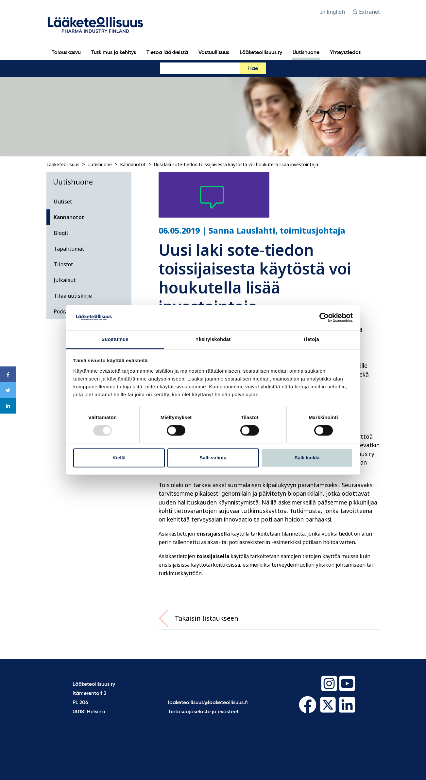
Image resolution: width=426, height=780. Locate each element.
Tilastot (63, 264)
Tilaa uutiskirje (73, 295)
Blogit (61, 233)
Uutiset (63, 201)
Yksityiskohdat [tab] (213, 339)
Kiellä (119, 457)
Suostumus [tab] (114, 339)
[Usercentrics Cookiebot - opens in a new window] (324, 318)
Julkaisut (65, 280)
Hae (253, 68)
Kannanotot (133, 164)
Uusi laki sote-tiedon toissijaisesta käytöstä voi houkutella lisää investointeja (236, 164)
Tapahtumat (69, 248)
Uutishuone (100, 164)
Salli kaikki (307, 457)
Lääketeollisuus (62, 164)
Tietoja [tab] (311, 339)
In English (332, 11)
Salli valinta (213, 457)
